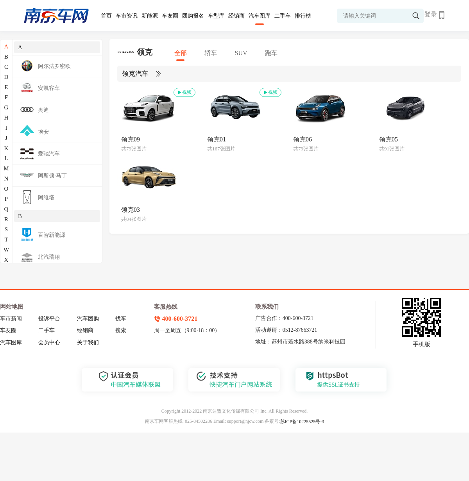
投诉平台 (49, 319)
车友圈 (170, 16)
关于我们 (88, 342)
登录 (430, 14)
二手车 (282, 16)
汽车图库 (259, 16)
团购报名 (193, 16)
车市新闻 (11, 319)
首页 (106, 16)
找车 (120, 319)
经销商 (236, 16)
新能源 (149, 16)
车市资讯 (127, 16)
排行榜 (303, 16)
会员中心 (49, 342)
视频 (184, 92)
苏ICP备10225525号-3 (302, 421)
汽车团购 (88, 319)
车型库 (216, 16)
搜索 (120, 330)
